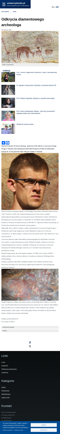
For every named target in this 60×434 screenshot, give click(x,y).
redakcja (6, 70)
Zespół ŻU (4, 365)
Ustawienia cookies (18, 430)
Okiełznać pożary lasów (24, 124)
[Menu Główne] (54, 7)
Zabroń (43, 425)
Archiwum (4, 372)
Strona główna (5, 11)
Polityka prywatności (7, 430)
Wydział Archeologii (8, 327)
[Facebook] (30, 342)
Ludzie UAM (5, 397)
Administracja (5, 394)
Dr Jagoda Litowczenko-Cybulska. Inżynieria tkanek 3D (36, 85)
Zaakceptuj (43, 430)
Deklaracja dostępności (9, 369)
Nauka (14, 11)
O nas (3, 362)
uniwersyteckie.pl (16, 3)
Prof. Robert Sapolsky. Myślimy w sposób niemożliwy (35, 98)
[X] (30, 346)
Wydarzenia (5, 391)
